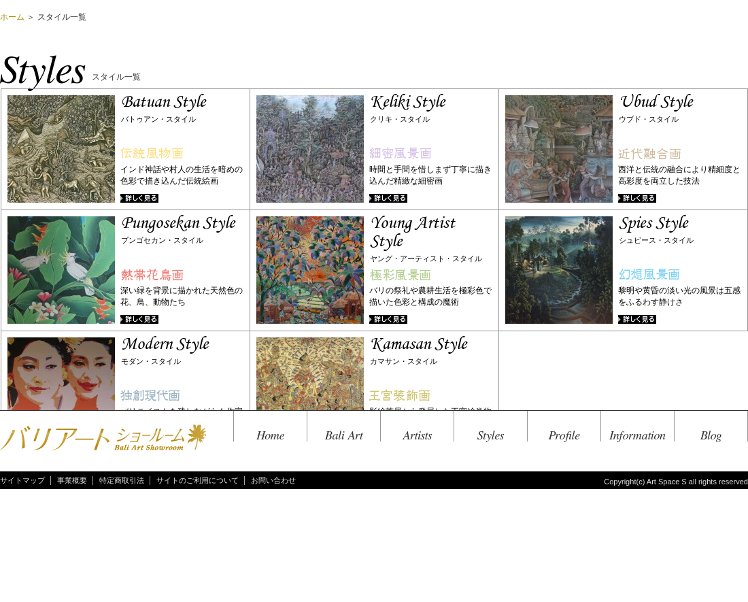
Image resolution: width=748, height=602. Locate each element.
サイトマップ (22, 480)
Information (637, 435)
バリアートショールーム (103, 438)
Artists (417, 435)
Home (270, 435)
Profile (564, 435)
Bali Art (343, 435)
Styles (490, 435)
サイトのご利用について (197, 480)
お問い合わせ (273, 480)
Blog (710, 435)
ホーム (12, 17)
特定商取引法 (121, 480)
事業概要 (72, 480)
